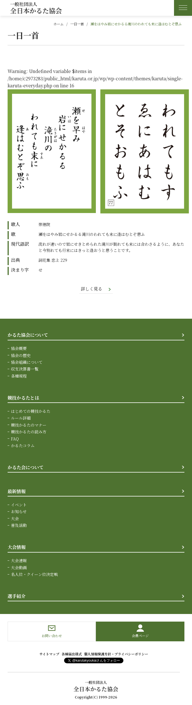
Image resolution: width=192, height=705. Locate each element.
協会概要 (19, 348)
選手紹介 (17, 596)
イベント (19, 505)
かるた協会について (28, 335)
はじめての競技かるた (30, 411)
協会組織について (26, 362)
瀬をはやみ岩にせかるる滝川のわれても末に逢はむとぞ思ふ (136, 23)
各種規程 (19, 376)
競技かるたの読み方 (28, 432)
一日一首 (77, 23)
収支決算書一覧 (25, 369)
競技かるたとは (23, 398)
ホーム (58, 23)
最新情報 (17, 491)
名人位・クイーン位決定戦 (34, 574)
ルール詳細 (21, 418)
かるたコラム (23, 446)
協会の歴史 (21, 355)
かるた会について (26, 467)
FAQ (15, 439)
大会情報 (17, 547)
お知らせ (19, 512)
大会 (15, 519)
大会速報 (19, 561)
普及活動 (19, 525)
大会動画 (19, 568)
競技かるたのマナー (28, 425)
